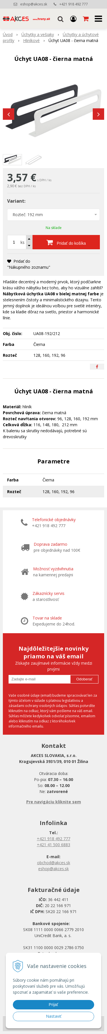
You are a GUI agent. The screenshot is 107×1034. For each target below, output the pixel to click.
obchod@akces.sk (53, 862)
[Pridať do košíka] (66, 242)
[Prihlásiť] (73, 18)
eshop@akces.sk (33, 4)
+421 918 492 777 (73, 4)
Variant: (16, 201)
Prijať (53, 1004)
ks (23, 242)
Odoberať (84, 679)
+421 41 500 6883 (53, 844)
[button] (60, 18)
